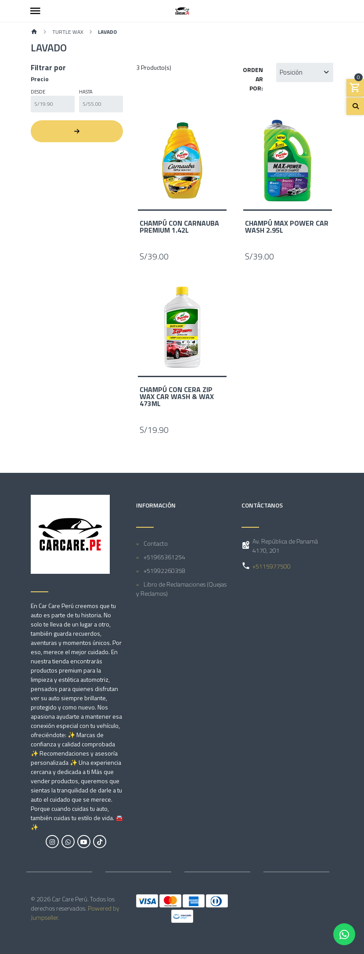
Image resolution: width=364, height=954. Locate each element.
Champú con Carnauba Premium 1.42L (179, 226)
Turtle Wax (67, 32)
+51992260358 (164, 570)
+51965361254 (164, 557)
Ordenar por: (253, 79)
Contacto (156, 543)
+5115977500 (271, 566)
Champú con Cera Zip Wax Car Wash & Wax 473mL (177, 396)
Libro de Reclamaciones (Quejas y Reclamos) (181, 589)
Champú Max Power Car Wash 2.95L (286, 226)
